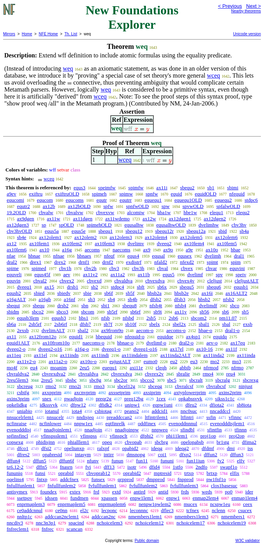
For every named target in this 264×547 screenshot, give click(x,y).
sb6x (162, 287)
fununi (167, 461)
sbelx (154, 324)
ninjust (245, 386)
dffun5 (39, 461)
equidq (220, 336)
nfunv (93, 461)
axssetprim (119, 392)
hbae (235, 250)
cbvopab (133, 442)
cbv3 (114, 268)
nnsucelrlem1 (20, 417)
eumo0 (150, 361)
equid (176, 194)
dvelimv (135, 243)
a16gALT (16, 299)
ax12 (11, 243)
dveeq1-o (111, 349)
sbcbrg (161, 442)
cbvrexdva (121, 374)
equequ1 (153, 200)
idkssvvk (48, 405)
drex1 (36, 262)
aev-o (212, 343)
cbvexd (94, 281)
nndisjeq (85, 417)
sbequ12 (133, 231)
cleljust (214, 281)
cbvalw (46, 212)
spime (13, 268)
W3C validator (247, 540)
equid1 (76, 336)
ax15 (49, 287)
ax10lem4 (194, 243)
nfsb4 (180, 305)
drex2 (60, 262)
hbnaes (84, 256)
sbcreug (25, 386)
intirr (109, 454)
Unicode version (247, 34)
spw (166, 206)
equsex (185, 256)
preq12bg (133, 399)
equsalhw (133, 225)
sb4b (132, 299)
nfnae (58, 256)
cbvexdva (155, 281)
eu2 (173, 361)
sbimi (232, 187)
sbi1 (105, 305)
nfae (11, 256)
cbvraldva (88, 374)
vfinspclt (118, 436)
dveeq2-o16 (50, 349)
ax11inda (246, 355)
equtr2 (23, 206)
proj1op (208, 436)
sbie (87, 293)
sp (44, 225)
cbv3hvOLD (19, 231)
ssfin (211, 417)
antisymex (17, 492)
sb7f (108, 324)
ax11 (11, 336)
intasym (83, 454)
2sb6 (173, 318)
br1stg (223, 442)
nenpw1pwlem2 (155, 504)
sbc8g (95, 380)
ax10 (44, 250)
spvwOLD (192, 206)
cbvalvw (74, 212)
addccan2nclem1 (62, 516)
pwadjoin (73, 399)
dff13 (109, 467)
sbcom (87, 312)
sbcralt (196, 380)
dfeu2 (191, 405)
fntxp (41, 479)
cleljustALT (246, 281)
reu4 (230, 374)
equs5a (52, 231)
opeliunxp (74, 448)
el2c (84, 510)
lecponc (109, 510)
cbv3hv (238, 225)
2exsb (23, 330)
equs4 (133, 256)
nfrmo (237, 367)
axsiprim (152, 392)
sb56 (204, 312)
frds (185, 492)
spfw (108, 206)
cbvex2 (66, 281)
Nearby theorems (246, 11)
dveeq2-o (16, 349)
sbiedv (64, 293)
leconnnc (139, 510)
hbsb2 (204, 299)
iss (250, 448)
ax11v (181, 312)
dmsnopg (136, 454)
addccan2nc (103, 516)
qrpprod (126, 479)
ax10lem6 (16, 250)
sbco (234, 305)
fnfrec (48, 529)
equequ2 (223, 200)
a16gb (44, 299)
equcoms (74, 200)
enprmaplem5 (71, 504)
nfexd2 (187, 262)
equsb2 (14, 293)
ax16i (207, 293)
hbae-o (205, 330)
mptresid (163, 473)
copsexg (15, 442)
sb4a (244, 231)
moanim (58, 367)
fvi (88, 467)
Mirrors (9, 34)
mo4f (12, 367)
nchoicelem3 (109, 523)
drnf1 (83, 262)
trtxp (189, 473)
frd (96, 492)
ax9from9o (112, 330)
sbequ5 (187, 287)
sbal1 (204, 324)
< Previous (230, 6)
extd (116, 492)
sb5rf (112, 312)
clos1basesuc (224, 485)
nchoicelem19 (231, 523)
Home (27, 34)
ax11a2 (118, 274)
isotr (131, 467)
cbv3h (138, 268)
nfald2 (160, 262)
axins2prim (230, 392)
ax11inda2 (213, 355)
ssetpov (24, 498)
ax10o (212, 250)
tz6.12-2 (15, 467)
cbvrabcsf (216, 386)
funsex (98, 479)
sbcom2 (198, 318)
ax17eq (237, 343)
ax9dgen (25, 219)
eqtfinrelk (115, 423)
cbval (162, 268)
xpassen (109, 498)
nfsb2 (228, 299)
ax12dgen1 (180, 219)
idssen (51, 498)
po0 (229, 492)
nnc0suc (189, 411)
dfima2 (249, 442)
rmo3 (99, 386)
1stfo (178, 467)
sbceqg (155, 386)
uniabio (24, 411)
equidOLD (206, 194)
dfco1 (23, 448)
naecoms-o (93, 343)
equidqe (165, 336)
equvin (13, 281)
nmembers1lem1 (145, 516)
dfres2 (23, 454)
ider (249, 492)
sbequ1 (105, 231)
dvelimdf (208, 305)
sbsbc (70, 380)
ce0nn (61, 510)
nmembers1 (233, 516)
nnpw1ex (83, 423)
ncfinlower (50, 423)
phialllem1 (78, 442)
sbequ (38, 305)
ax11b (144, 274)
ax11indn (69, 355)
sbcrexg (250, 380)
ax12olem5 (191, 237)
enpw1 (173, 498)
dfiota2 (217, 405)
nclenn (218, 510)
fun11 (142, 461)
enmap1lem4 (244, 498)
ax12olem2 (85, 237)
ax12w (149, 219)
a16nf (69, 299)
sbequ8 (129, 305)
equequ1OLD (188, 200)
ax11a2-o (58, 361)
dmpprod (155, 479)
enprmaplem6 (112, 504)
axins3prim (18, 399)
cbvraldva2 (18, 374)
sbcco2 (147, 380)
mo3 (236, 361)
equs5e (78, 231)
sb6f (108, 293)
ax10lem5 (227, 243)
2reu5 (47, 380)
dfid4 (154, 467)
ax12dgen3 (18, 225)
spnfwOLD (137, 206)
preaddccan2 (119, 417)
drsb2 (63, 305)
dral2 (12, 262)
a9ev (11, 194)
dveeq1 (24, 287)
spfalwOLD (228, 206)
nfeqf (109, 256)
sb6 (225, 312)
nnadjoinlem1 (58, 430)
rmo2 (50, 386)
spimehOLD (99, 225)
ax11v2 (90, 274)
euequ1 (109, 367)
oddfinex (147, 423)
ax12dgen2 (215, 219)
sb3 (91, 299)
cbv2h (90, 268)
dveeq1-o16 (145, 349)
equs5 (168, 274)
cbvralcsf (184, 386)
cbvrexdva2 (54, 374)
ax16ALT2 (236, 293)
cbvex (187, 268)
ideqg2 (182, 448)
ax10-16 (204, 349)
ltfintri (187, 417)
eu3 (194, 361)
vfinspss (88, 436)
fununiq (14, 473)
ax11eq (14, 355)
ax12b (49, 206)
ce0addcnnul (30, 510)
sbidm (13, 312)
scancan (74, 529)
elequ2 (243, 212)
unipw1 (132, 405)
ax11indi (100, 355)
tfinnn (240, 430)
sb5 (245, 312)
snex (47, 399)
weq (68, 68)
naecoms (121, 250)
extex (74, 492)
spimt (212, 262)
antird (139, 492)
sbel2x (179, 324)
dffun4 (13, 461)
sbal (226, 324)
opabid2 (130, 448)
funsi (40, 473)
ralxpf (103, 448)
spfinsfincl (17, 436)
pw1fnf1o (216, 479)
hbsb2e (181, 293)
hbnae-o (125, 343)
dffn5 (41, 467)
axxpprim (51, 392)
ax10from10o (55, 343)
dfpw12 (78, 405)
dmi (230, 448)
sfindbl (188, 430)
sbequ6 (214, 287)
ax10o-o (88, 361)
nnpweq (159, 430)
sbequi (13, 305)
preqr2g (103, 399)
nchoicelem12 (149, 523)
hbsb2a (154, 293)
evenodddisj (19, 430)
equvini (237, 268)
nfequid (237, 194)
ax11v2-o (26, 361)
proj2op (236, 436)
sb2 (94, 287)
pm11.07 (228, 318)
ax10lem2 (72, 243)
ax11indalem (135, 355)
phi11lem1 (177, 436)
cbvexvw (105, 212)
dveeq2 (164, 243)
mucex (190, 504)
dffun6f (66, 461)
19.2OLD (16, 212)
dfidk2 (105, 405)
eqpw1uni (162, 405)
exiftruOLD (67, 194)
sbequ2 (187, 187)
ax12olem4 (156, 237)
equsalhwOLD (171, 225)
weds (207, 492)
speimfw (107, 187)
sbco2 (37, 312)
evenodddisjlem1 (227, 423)
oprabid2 (132, 473)
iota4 (77, 411)
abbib (185, 367)
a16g (67, 250)
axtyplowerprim (190, 392)
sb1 (210, 187)
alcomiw (135, 212)
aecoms (92, 250)
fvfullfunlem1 (102, 485)
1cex (161, 399)
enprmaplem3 (31, 504)
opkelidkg (17, 405)
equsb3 (59, 318)
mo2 (214, 361)
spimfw (136, 187)
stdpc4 (117, 287)
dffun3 (236, 454)
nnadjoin (93, 430)
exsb (247, 324)
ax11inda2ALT (175, 355)
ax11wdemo (117, 219)
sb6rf (135, 312)
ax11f (231, 349)
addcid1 (160, 411)
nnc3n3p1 (46, 523)
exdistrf (134, 262)
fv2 (220, 461)
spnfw (152, 194)
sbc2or (121, 380)
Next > (253, 6)
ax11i (161, 187)
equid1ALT (18, 343)
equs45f (42, 274)
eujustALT (120, 361)
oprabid (66, 473)
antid (163, 492)
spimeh (99, 194)
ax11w (53, 219)
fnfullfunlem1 (21, 485)
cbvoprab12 (98, 473)
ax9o (168, 250)
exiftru (36, 194)
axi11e (136, 367)
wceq (213, 75)
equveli (14, 274)
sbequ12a (195, 231)
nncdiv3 (15, 523)
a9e (189, 250)
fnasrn (66, 467)
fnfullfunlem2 (61, 485)
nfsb (105, 318)
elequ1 (216, 212)
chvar (211, 268)
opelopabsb (192, 442)
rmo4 (208, 374)
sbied (39, 293)
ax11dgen (82, 219)
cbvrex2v (154, 374)
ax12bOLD (79, 206)
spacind (76, 523)
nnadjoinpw (127, 430)
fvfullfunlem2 (143, 485)
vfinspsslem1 (54, 436)
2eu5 (84, 367)
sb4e (21, 237)
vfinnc (235, 417)
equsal (158, 256)
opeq (107, 442)
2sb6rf (60, 324)
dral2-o (186, 343)
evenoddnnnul (182, 423)
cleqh (161, 367)
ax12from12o (42, 336)
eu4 (34, 367)
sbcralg (222, 380)
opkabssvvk (190, 399)
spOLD (66, 225)
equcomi (15, 200)
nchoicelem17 (190, 523)
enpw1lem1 (142, 498)
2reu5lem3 (17, 380)
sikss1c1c (224, 399)
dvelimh (213, 256)
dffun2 (210, 454)
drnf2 (107, 262)
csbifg (23, 392)
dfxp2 (185, 454)
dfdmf (208, 448)
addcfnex (69, 479)
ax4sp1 (193, 336)
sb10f (130, 324)
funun (117, 461)
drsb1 (72, 287)
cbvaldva (123, 281)
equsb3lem (28, 318)
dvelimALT (53, 330)
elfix (235, 473)
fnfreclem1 (18, 529)
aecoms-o (176, 330)
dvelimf (195, 274)
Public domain (147, 540)
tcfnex (192, 510)
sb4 (111, 299)
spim (235, 262)
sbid (222, 231)
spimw (126, 194)
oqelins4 (15, 479)
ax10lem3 (105, 243)
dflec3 (167, 510)
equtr (101, 200)
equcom (45, 200)
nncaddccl (220, 411)
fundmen (79, 498)
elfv (241, 461)
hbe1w (190, 212)
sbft (140, 287)
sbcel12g (126, 386)
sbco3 (62, 312)
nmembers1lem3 (191, 516)
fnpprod (185, 479)
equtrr (126, 200)
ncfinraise (16, 423)
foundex (48, 492)
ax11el (40, 355)
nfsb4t (155, 305)
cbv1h (65, 268)
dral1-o (232, 330)
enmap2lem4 (206, 498)
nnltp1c (24, 516)
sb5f (130, 293)
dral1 (239, 256)
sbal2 (83, 330)
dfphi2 (146, 436)
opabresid (52, 454)
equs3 (79, 187)
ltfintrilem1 (156, 417)
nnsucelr (55, 417)
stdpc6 (251, 200)
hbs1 (84, 318)
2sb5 (151, 318)
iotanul (52, 411)
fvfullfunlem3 (184, 485)
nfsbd (128, 318)
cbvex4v (186, 281)
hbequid (104, 336)
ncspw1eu (220, 504)
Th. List (70, 34)
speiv (241, 274)
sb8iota (244, 405)
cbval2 (40, 281)
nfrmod (210, 367)
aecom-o (145, 330)
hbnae (34, 256)
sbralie (183, 374)
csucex (245, 510)
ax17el (177, 349)
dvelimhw (208, 225)
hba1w (164, 212)
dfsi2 (46, 448)
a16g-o (82, 349)
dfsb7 (85, 324)
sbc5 (171, 380)
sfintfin (214, 430)
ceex (247, 504)
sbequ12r (164, 231)
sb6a (11, 324)
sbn (84, 305)
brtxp (212, 473)
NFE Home (48, 34)
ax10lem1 (39, 243)
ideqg (156, 448)
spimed (38, 268)
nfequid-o (134, 336)
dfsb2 (155, 299)
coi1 (162, 454)
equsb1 (241, 287)
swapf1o (228, 467)
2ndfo (201, 467)
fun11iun (195, 461)
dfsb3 (179, 299)
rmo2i (75, 386)
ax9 (147, 250)
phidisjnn (45, 442)
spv (219, 274)
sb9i (157, 312)
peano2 (131, 411)
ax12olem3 (120, 237)
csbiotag (103, 411)
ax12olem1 (50, 237)
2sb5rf (35, 324)
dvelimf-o (156, 343)
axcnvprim (85, 392)
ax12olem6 (226, 237)
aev (66, 274)
